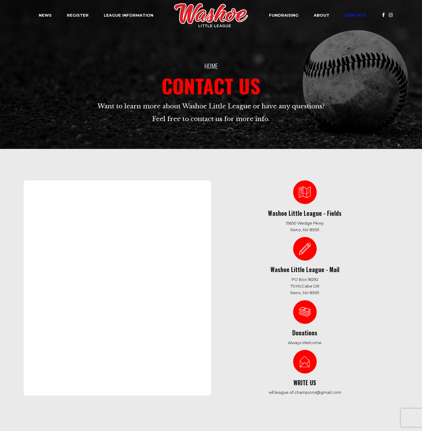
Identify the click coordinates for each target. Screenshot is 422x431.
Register (78, 15)
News (45, 15)
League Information (128, 15)
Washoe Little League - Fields (305, 213)
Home (211, 66)
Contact (355, 15)
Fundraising (284, 15)
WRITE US (304, 382)
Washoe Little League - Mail (304, 269)
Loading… (126, 282)
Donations (304, 332)
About (321, 15)
